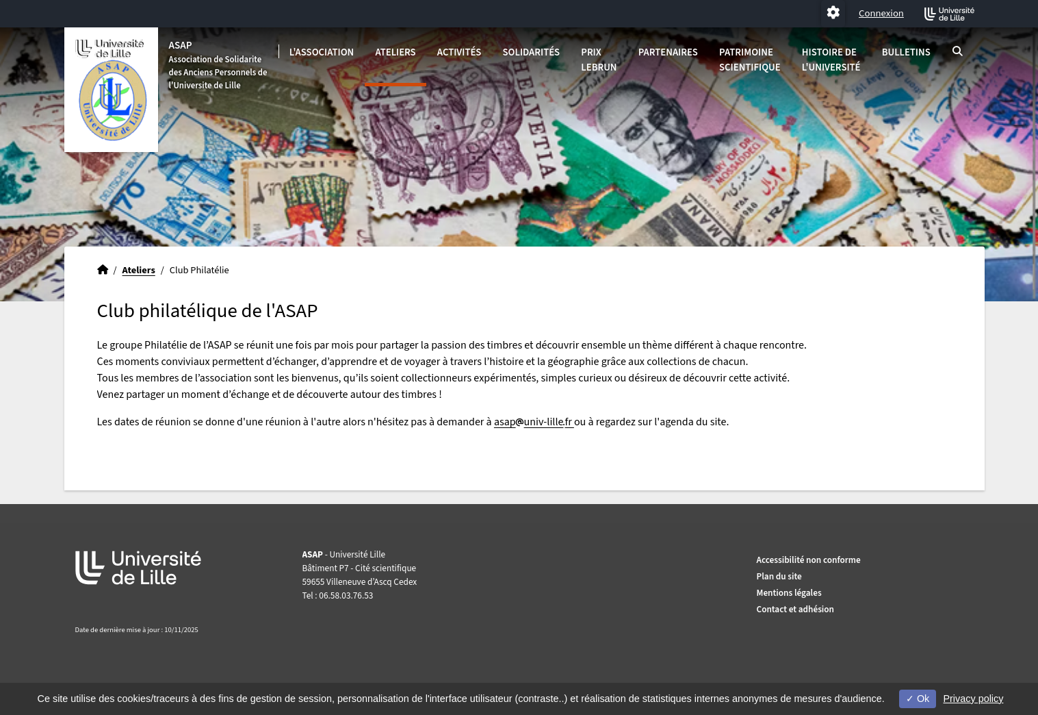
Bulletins (906, 52)
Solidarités (531, 52)
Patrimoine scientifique (750, 60)
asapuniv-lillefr (534, 421)
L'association (321, 52)
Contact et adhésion (796, 609)
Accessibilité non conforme (809, 559)
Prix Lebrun (599, 60)
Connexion (881, 13)
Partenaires (668, 52)
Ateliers (395, 52)
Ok (917, 698)
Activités (459, 52)
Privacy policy (973, 698)
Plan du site (779, 576)
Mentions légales (789, 592)
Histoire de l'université (831, 60)
